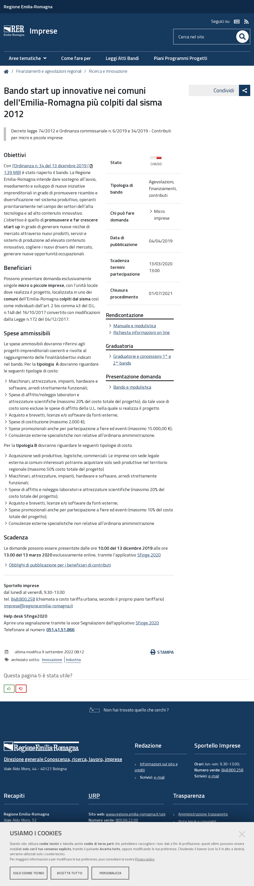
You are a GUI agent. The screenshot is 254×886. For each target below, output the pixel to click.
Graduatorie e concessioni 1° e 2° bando (142, 359)
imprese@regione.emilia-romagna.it (38, 605)
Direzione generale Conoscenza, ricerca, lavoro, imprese (63, 759)
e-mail (159, 777)
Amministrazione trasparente (203, 814)
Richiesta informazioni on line (141, 332)
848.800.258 (23, 599)
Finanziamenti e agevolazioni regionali (48, 71)
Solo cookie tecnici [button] (28, 872)
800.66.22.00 (127, 820)
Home (7, 71)
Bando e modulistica (132, 387)
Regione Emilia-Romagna (28, 6)
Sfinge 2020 (149, 554)
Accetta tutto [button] (69, 872)
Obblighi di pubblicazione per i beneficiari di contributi (60, 564)
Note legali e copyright (197, 821)
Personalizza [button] (110, 872)
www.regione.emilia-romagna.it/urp (135, 814)
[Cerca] (242, 36)
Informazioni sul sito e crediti (156, 767)
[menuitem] (30, 58)
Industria (73, 660)
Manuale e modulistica (134, 325)
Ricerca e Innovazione (108, 71)
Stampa (162, 652)
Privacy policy (144, 859)
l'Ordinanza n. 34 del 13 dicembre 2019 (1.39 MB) (48, 169)
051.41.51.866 (60, 629)
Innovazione (52, 660)
